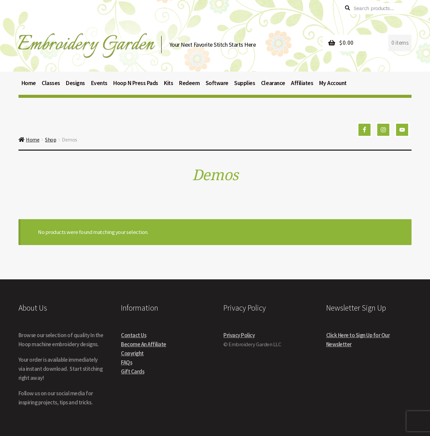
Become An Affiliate (143, 344)
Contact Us (133, 335)
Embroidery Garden (85, 44)
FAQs (126, 362)
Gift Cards (132, 371)
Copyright (132, 353)
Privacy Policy (239, 335)
